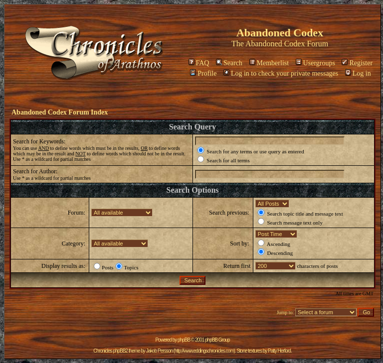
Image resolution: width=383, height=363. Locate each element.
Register (357, 63)
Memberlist (269, 63)
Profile (203, 73)
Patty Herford (279, 351)
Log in (358, 73)
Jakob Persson (159, 351)
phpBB (184, 340)
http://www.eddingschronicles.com (204, 351)
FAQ (199, 63)
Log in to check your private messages (280, 73)
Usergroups (315, 63)
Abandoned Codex (275, 43)
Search (229, 63)
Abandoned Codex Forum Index (59, 112)
